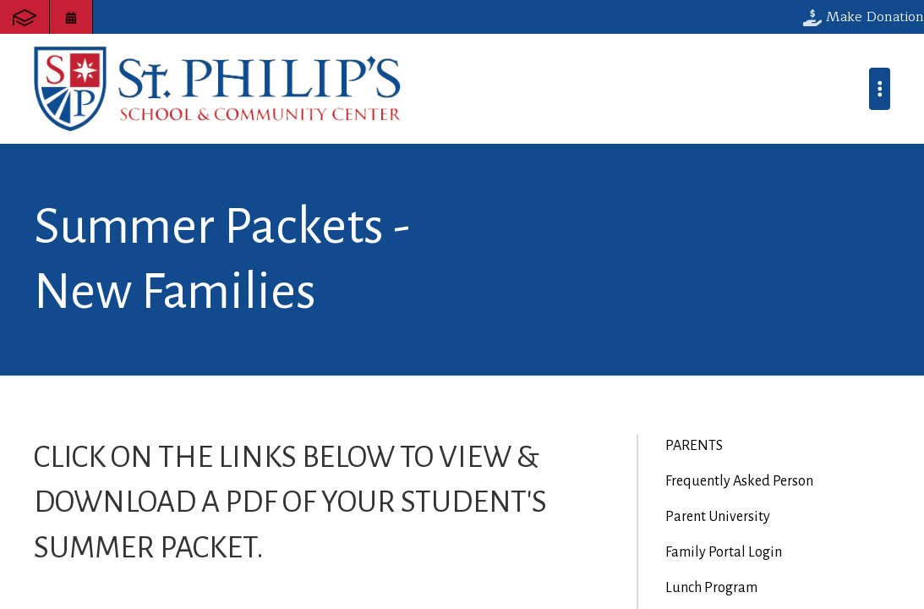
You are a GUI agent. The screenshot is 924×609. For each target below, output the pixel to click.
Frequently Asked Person (739, 481)
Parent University (717, 516)
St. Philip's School (218, 89)
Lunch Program (711, 587)
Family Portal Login (723, 552)
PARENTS (694, 445)
